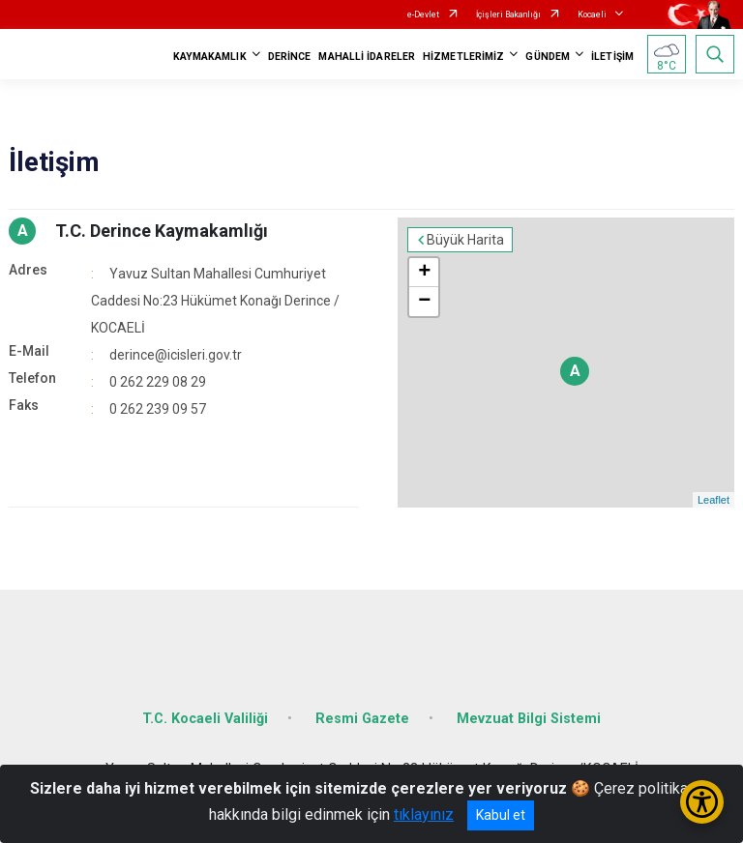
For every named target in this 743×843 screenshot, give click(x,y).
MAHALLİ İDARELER (366, 56)
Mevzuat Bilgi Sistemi (529, 719)
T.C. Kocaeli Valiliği (205, 719)
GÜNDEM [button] (547, 56)
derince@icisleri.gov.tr (175, 355)
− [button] (424, 301)
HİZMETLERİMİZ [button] (463, 56)
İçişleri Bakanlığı (508, 14)
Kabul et (500, 815)
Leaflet (713, 500)
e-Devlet (423, 14)
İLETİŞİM (612, 56)
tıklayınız (424, 814)
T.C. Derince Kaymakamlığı (161, 230)
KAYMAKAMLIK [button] (210, 56)
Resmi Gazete (362, 719)
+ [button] (424, 272)
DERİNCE (290, 56)
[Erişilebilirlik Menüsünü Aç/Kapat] (702, 802)
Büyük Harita (465, 239)
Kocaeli (592, 14)
